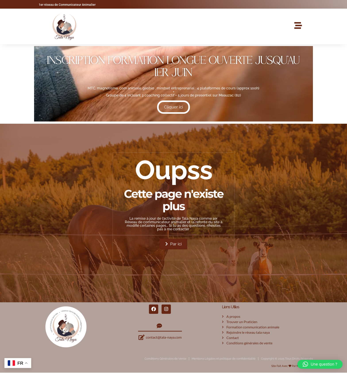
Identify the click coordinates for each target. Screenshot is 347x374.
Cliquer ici (173, 107)
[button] (320, 364)
